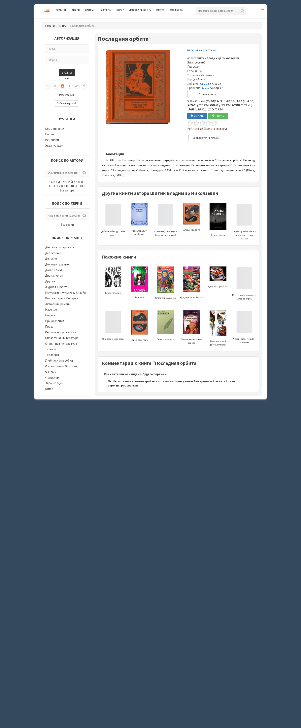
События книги (207, 94)
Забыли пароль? (66, 103)
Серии (120, 10)
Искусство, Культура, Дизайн (65, 293)
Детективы (53, 253)
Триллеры (52, 355)
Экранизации (54, 145)
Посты (49, 134)
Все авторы (67, 190)
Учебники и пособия (59, 360)
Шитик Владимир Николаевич (217, 58)
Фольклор (52, 377)
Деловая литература (59, 247)
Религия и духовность (60, 332)
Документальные (57, 264)
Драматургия (54, 275)
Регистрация (66, 95)
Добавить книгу (140, 10)
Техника (50, 349)
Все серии (67, 224)
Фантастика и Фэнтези (61, 366)
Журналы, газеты (57, 287)
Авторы (106, 10)
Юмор (49, 389)
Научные (51, 309)
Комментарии (54, 129)
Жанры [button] (89, 10)
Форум (160, 10)
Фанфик (50, 372)
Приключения (54, 321)
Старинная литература (61, 343)
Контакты (177, 10)
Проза (49, 326)
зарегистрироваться (123, 385)
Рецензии (52, 140)
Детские (51, 259)
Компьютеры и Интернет (62, 298)
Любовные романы (58, 304)
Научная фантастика (201, 50)
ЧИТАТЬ (218, 115)
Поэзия (50, 315)
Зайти (67, 72)
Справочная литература (62, 338)
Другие (50, 281)
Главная (61, 10)
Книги (76, 10)
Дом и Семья (53, 270)
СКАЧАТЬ (197, 115)
